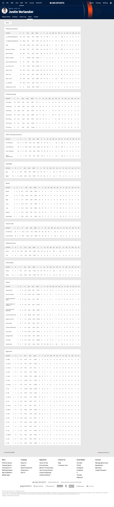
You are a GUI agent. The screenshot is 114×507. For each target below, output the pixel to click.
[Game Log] (23, 16)
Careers (23, 465)
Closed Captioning (45, 473)
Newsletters (99, 465)
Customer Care (63, 465)
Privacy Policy (43, 465)
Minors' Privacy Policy (46, 468)
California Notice (44, 475)
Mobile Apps (6, 475)
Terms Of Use (43, 463)
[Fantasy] (15, 16)
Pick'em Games (7, 463)
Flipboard (80, 477)
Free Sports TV (6, 468)
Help (59, 463)
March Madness (7, 473)
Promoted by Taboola (104, 452)
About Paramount (26, 468)
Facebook (80, 470)
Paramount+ (25, 470)
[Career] (36, 16)
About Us (24, 463)
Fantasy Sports (7, 465)
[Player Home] (6, 16)
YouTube (79, 463)
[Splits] (30, 16)
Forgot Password (100, 470)
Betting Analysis (7, 470)
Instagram (80, 468)
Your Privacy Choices (46, 470)
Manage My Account (101, 463)
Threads (79, 475)
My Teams (98, 468)
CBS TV (23, 473)
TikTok (79, 465)
